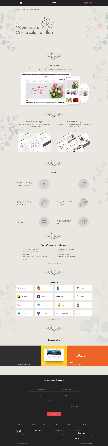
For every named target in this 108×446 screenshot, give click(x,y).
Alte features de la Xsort (54, 263)
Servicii (45, 424)
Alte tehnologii (54, 319)
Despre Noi (20, 424)
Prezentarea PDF (79, 440)
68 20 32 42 (41, 435)
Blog (56, 424)
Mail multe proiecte (54, 370)
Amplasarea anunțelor (59, 436)
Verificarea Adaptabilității (60, 434)
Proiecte (31, 9)
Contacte (85, 424)
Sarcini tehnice (58, 438)
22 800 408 (41, 432)
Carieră (69, 424)
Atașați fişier (75, 406)
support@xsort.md (88, 2)
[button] (16, 356)
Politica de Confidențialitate (86, 443)
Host (56, 432)
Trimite (54, 414)
